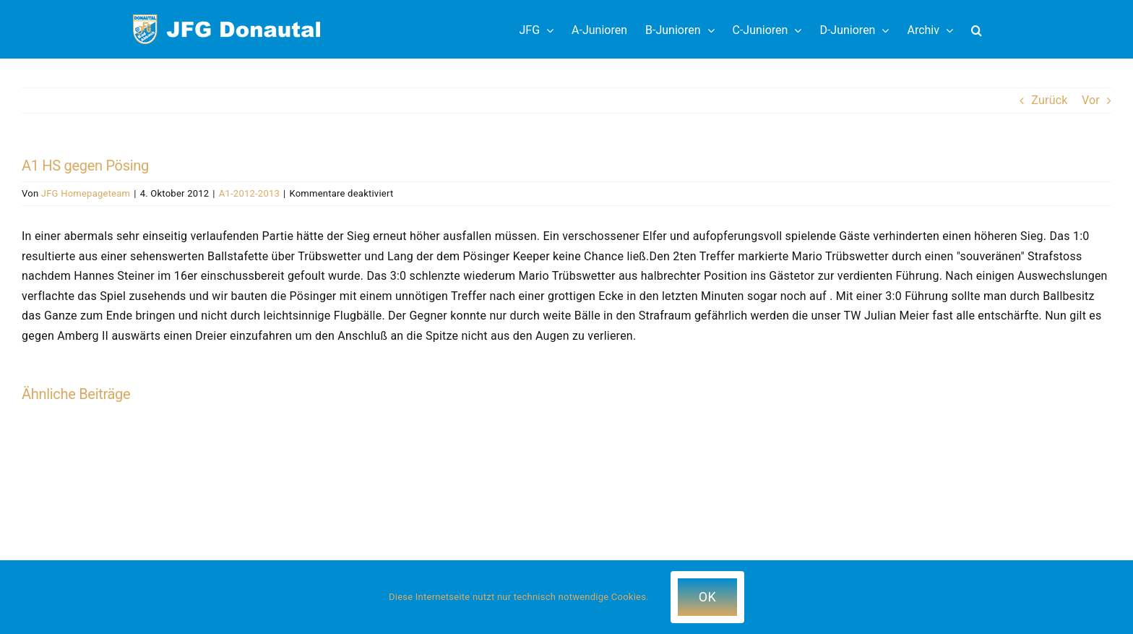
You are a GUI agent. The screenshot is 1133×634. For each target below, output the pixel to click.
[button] (976, 29)
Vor (1091, 100)
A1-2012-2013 (249, 193)
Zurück (1049, 100)
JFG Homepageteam (85, 193)
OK (707, 596)
